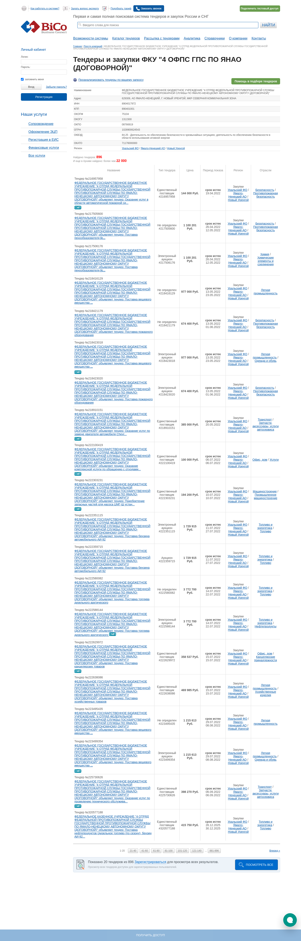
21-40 (133, 850)
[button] (290, 920)
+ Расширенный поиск (247, 30)
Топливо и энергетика (264, 526)
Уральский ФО (130, 148)
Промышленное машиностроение (265, 496)
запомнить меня (32, 79)
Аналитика (192, 38)
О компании (238, 38)
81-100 (168, 850)
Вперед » (274, 850)
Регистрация (43, 97)
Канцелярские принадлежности (265, 658)
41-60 (145, 850)
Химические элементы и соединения (265, 261)
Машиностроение (265, 491)
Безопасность (264, 190)
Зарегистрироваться (150, 862)
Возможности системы (90, 38)
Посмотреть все (259, 864)
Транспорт (265, 419)
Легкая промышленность (265, 291)
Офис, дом (260, 459)
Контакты (258, 38)
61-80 (156, 850)
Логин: (24, 56)
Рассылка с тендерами (162, 38)
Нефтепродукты (266, 626)
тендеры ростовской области (107, 30)
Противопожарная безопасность (265, 195)
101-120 (182, 850)
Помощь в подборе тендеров (256, 81)
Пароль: (25, 67)
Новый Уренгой (176, 148)
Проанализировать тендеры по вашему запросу (111, 79)
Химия (264, 254)
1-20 (122, 850)
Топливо (265, 531)
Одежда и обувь (266, 360)
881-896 (214, 850)
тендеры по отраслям (138, 30)
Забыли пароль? (56, 86)
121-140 (197, 850)
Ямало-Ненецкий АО (153, 148)
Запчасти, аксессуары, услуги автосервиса (266, 426)
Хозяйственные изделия (265, 693)
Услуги (274, 459)
